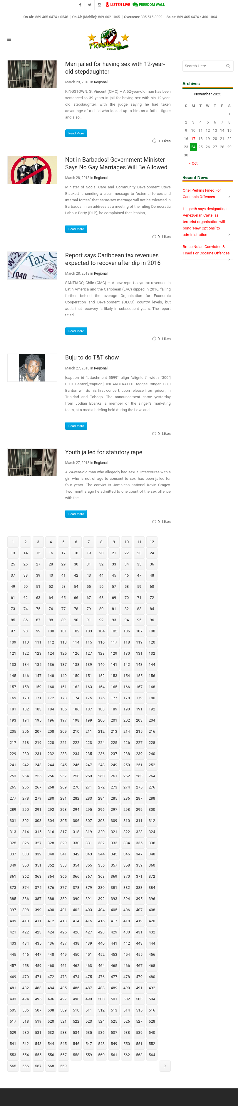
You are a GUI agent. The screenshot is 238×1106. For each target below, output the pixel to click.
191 (139, 709)
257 (63, 776)
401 (63, 910)
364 (51, 876)
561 (114, 1055)
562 (126, 1055)
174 (76, 698)
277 (13, 798)
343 (89, 854)
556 (51, 1055)
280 (51, 798)
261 (114, 776)
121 (13, 653)
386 (25, 898)
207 (38, 731)
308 (101, 820)
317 (63, 832)
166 (126, 687)
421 (13, 932)
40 (51, 575)
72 (152, 597)
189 (114, 709)
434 (25, 943)
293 (63, 809)
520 (51, 1021)
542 (25, 1043)
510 (76, 1010)
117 (114, 642)
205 (13, 731)
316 (51, 832)
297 (114, 809)
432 (152, 932)
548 (101, 1043)
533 (63, 1032)
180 (152, 698)
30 (76, 564)
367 (89, 876)
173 (63, 698)
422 (25, 932)
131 (139, 653)
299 (139, 809)
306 (76, 820)
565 (13, 1066)
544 (51, 1043)
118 (126, 642)
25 (13, 564)
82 (127, 609)
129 (114, 653)
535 (89, 1032)
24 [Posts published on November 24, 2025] (193, 147)
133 (13, 664)
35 (139, 564)
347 (139, 854)
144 (152, 664)
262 (126, 776)
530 (25, 1032)
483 (38, 988)
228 (152, 742)
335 (139, 843)
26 (26, 564)
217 (13, 742)
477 (114, 977)
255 (38, 776)
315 (38, 832)
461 (63, 965)
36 (152, 564)
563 (139, 1055)
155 (139, 675)
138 (76, 664)
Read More (76, 133)
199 (89, 720)
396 (152, 898)
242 (25, 765)
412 (51, 921)
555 (38, 1055)
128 (101, 653)
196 (51, 720)
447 (38, 954)
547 (89, 1043)
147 (38, 675)
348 (152, 854)
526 (126, 1021)
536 (101, 1032)
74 (26, 609)
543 (38, 1043)
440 (101, 943)
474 (76, 977)
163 (89, 687)
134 (25, 664)
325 (13, 843)
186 (76, 709)
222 (76, 742)
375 (38, 887)
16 (51, 553)
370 (126, 876)
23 (139, 553)
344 (101, 854)
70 (127, 597)
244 (51, 765)
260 (101, 776)
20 (101, 553)
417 (114, 921)
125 (63, 653)
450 (76, 954)
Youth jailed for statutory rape (103, 452)
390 (76, 898)
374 (25, 887)
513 (114, 1010)
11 (139, 542)
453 (114, 954)
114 (76, 642)
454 (126, 954)
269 (63, 787)
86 (26, 620)
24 (152, 553)
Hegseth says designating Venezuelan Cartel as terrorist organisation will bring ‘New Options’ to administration (205, 222)
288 (152, 798)
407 (139, 910)
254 (25, 776)
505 (13, 1010)
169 (13, 698)
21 (114, 553)
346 (126, 854)
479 (139, 977)
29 (63, 564)
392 (101, 898)
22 (127, 553)
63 (38, 597)
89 (63, 620)
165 (114, 687)
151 (89, 675)
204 (152, 720)
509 (63, 1010)
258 (76, 776)
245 (63, 765)
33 (114, 564)
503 (139, 999)
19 (89, 553)
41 (63, 575)
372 (152, 876)
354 (76, 865)
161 (63, 687)
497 (63, 999)
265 (13, 787)
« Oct (193, 163)
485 (63, 988)
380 (101, 887)
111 (38, 642)
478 (126, 977)
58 (127, 586)
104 (101, 631)
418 (126, 921)
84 (152, 609)
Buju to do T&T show (92, 357)
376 (51, 887)
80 (101, 609)
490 (126, 988)
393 (114, 898)
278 (25, 798)
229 (13, 754)
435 (38, 943)
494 (25, 999)
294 (76, 809)
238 (126, 754)
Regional (101, 82)
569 (63, 1066)
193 (13, 720)
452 (101, 954)
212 (101, 731)
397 (13, 910)
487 (89, 988)
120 (152, 642)
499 (89, 999)
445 (13, 954)
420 (152, 921)
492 (152, 988)
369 (114, 876)
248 (101, 765)
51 (38, 586)
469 (13, 977)
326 (25, 843)
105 (114, 631)
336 (152, 843)
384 (152, 887)
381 (114, 887)
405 (114, 910)
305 (63, 820)
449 (63, 954)
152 (101, 675)
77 (63, 609)
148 (51, 675)
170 (25, 698)
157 (13, 687)
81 (114, 609)
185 (63, 709)
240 (152, 754)
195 (38, 720)
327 (38, 843)
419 (139, 921)
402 (76, 910)
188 (101, 709)
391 (89, 898)
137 (63, 664)
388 (51, 898)
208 (51, 731)
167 (139, 687)
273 (114, 787)
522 (76, 1021)
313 (13, 832)
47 (139, 575)
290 (25, 809)
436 (51, 943)
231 (38, 754)
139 (89, 664)
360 (152, 865)
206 (25, 731)
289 (13, 809)
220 (51, 742)
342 (76, 854)
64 (51, 597)
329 (63, 843)
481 (13, 988)
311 (139, 820)
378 (76, 887)
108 (152, 631)
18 (76, 553)
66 (76, 597)
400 (51, 910)
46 (127, 575)
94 (127, 620)
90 (76, 620)
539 (139, 1032)
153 (114, 675)
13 (13, 553)
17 (63, 553)
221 (63, 742)
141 (114, 664)
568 (51, 1066)
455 (139, 954)
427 (89, 932)
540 (152, 1032)
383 (139, 887)
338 (25, 854)
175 (89, 698)
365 (63, 876)
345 (114, 854)
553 (13, 1055)
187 (89, 709)
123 (38, 653)
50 (26, 586)
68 (101, 597)
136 (51, 664)
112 (51, 642)
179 (139, 698)
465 (114, 965)
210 (76, 731)
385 (13, 898)
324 (152, 832)
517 (13, 1021)
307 (89, 820)
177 (114, 698)
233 (63, 754)
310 (126, 820)
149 (63, 675)
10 (127, 542)
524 (101, 1021)
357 (114, 865)
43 (89, 575)
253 (13, 776)
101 (63, 631)
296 (101, 809)
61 (13, 597)
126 (76, 653)
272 (101, 787)
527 (139, 1021)
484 (51, 988)
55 (89, 586)
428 (101, 932)
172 (51, 698)
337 (13, 854)
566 (25, 1066)
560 (101, 1055)
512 (101, 1010)
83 (139, 609)
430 (126, 932)
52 (51, 586)
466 (126, 965)
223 (89, 742)
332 (101, 843)
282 (76, 798)
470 (25, 977)
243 (38, 765)
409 (13, 921)
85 (13, 620)
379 (89, 887)
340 (51, 854)
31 (89, 564)
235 (89, 754)
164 (101, 687)
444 (152, 943)
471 (38, 977)
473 (63, 977)
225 (114, 742)
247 (89, 765)
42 (76, 575)
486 (76, 988)
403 (89, 910)
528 (152, 1021)
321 (114, 832)
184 (51, 709)
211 (89, 731)
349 (13, 865)
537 (114, 1032)
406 (126, 910)
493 (13, 999)
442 (126, 943)
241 (13, 765)
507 (38, 1010)
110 (25, 642)
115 (89, 642)
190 (126, 709)
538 (126, 1032)
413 (63, 921)
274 (126, 787)
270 (76, 787)
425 (63, 932)
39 (38, 575)
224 (101, 742)
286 (126, 798)
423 (38, 932)
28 (51, 564)
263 (139, 776)
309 (114, 820)
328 (51, 843)
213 (114, 731)
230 (25, 754)
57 (114, 586)
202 (126, 720)
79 (89, 609)
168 (152, 687)
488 (101, 988)
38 (26, 575)
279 (38, 798)
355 (89, 865)
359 (139, 865)
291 (38, 809)
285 (114, 798)
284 (101, 798)
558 (76, 1055)
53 (63, 586)
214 (126, 731)
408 (152, 910)
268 (51, 787)
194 (25, 720)
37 (13, 575)
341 (63, 854)
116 (101, 642)
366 (76, 876)
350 (25, 865)
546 (76, 1043)
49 (13, 586)
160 (51, 687)
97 (13, 631)
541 (13, 1043)
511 (89, 1010)
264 (152, 776)
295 (89, 809)
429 (114, 932)
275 (139, 787)
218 (25, 742)
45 (114, 575)
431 (139, 932)
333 (114, 843)
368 (101, 876)
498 (76, 999)
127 (89, 653)
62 (26, 597)
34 (127, 564)
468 (152, 965)
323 (139, 832)
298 (126, 809)
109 (13, 642)
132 (152, 653)
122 (25, 653)
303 (38, 820)
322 (126, 832)
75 (38, 609)
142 (126, 664)
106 (126, 631)
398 (25, 910)
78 (76, 609)
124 (51, 653)
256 (51, 776)
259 (89, 776)
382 (126, 887)
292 (51, 809)
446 (25, 954)
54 (76, 586)
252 (152, 765)
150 (76, 675)
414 (76, 921)
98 (26, 631)
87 (38, 620)
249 (114, 765)
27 (38, 564)
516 (152, 1010)
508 (51, 1010)
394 (126, 898)
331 (89, 843)
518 (25, 1021)
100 (51, 631)
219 (38, 742)
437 (63, 943)
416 (101, 921)
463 (89, 965)
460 (51, 965)
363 (38, 876)
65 (63, 597)
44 (101, 575)
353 (63, 865)
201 (114, 720)
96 (152, 620)
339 (38, 854)
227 (139, 742)
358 (126, 865)
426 (76, 932)
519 (38, 1021)
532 (51, 1032)
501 (114, 999)
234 (76, 754)
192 (152, 709)
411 (38, 921)
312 (152, 820)
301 (13, 820)
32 (101, 564)
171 (38, 698)
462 (76, 965)
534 (76, 1032)
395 (139, 898)
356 (101, 865)
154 (126, 675)
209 (63, 731)
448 (51, 954)
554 (25, 1055)
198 (76, 720)
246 (76, 765)
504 (152, 999)
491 (139, 988)
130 (126, 653)
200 (101, 720)
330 (76, 843)
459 (38, 965)
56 (101, 586)
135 (38, 664)
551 (139, 1043)
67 (89, 597)
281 (63, 798)
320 (101, 832)
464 (101, 965)
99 (38, 631)
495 (38, 999)
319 (89, 832)
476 (101, 977)
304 (51, 820)
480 (152, 977)
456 (152, 954)
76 (51, 609)
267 (38, 787)
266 (25, 787)
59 (139, 586)
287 (139, 798)
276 (152, 787)
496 (51, 999)
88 (51, 620)
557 (63, 1055)
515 (139, 1010)
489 (114, 988)
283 (89, 798)
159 (38, 687)
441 (114, 943)
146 (25, 675)
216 (152, 731)
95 (139, 620)
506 (25, 1010)
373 (13, 887)
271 (89, 787)
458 (25, 965)
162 (76, 687)
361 (13, 876)
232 (51, 754)
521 (63, 1021)
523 (89, 1021)
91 (89, 620)
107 (139, 631)
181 (13, 709)
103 (89, 631)
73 (13, 609)
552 (152, 1043)
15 (38, 553)
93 (114, 620)
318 (76, 832)
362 (25, 876)
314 (25, 832)
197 (63, 720)
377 (63, 887)
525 (114, 1021)
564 (152, 1055)
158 (25, 687)
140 (101, 664)
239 (139, 754)
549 (114, 1043)
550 (126, 1043)
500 (101, 999)
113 (63, 642)
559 (89, 1055)
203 (139, 720)
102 (76, 631)
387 (38, 898)
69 (114, 597)
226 (126, 742)
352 (51, 865)
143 (139, 664)
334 (126, 843)
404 (101, 910)
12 (152, 542)
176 (101, 698)
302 (25, 820)
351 (38, 865)
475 (89, 977)
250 (126, 765)
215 (139, 731)
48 (152, 575)
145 (13, 675)
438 (76, 943)
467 (139, 965)
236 (101, 754)
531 (38, 1032)
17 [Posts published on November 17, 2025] (193, 138)
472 (51, 977)
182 (25, 709)
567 (38, 1066)
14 (26, 553)
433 (13, 943)
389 (63, 898)
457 (13, 965)
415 (89, 921)
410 (25, 921)
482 (25, 988)
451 (89, 954)
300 (152, 809)
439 (89, 943)
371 (139, 876)
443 (139, 943)
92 (101, 620)
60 (152, 586)
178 (126, 698)
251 (139, 765)
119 (139, 642)
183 (38, 709)
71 (139, 597)
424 (51, 932)
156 (152, 675)
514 (126, 1010)
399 (38, 910)
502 (126, 999)
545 (63, 1043)
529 (13, 1032)
